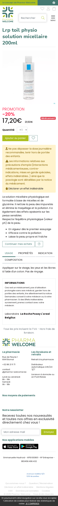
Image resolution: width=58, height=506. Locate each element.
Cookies (46, 491)
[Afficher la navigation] (52, 18)
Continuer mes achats (18, 244)
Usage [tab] (9, 253)
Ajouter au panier (15, 138)
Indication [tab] (45, 253)
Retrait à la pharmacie (42, 359)
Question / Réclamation (41, 483)
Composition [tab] (13, 260)
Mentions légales (45, 487)
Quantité (8, 130)
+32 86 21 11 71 (8, 364)
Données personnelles (27, 491)
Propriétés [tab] (25, 253)
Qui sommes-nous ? (15, 483)
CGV (10, 491)
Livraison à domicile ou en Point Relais (42, 375)
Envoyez (49, 432)
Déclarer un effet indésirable (25, 188)
